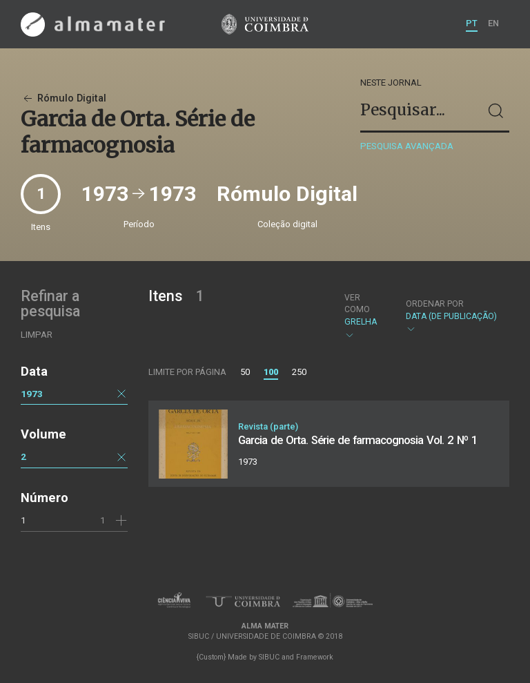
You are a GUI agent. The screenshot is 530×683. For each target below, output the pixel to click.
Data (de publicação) (451, 316)
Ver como (357, 303)
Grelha (363, 316)
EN (493, 23)
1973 (32, 393)
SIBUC (269, 657)
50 (245, 372)
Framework (314, 657)
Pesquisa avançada (406, 146)
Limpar (36, 334)
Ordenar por (435, 304)
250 (299, 372)
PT (472, 23)
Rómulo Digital (63, 98)
